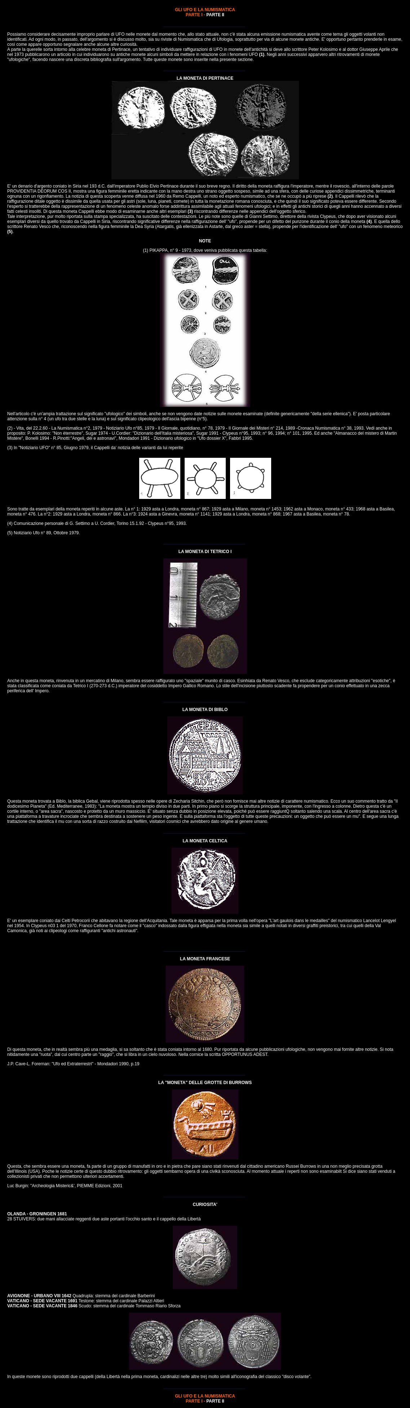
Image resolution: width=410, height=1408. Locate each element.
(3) (190, 211)
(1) (261, 54)
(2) (330, 196)
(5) (10, 231)
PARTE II (215, 14)
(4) (369, 221)
